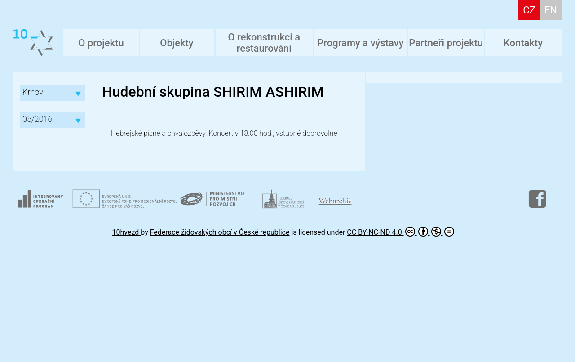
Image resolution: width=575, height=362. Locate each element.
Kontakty (523, 43)
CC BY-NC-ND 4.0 (400, 232)
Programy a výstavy (360, 43)
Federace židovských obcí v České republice (220, 232)
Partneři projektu (446, 43)
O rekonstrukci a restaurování (264, 42)
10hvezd (126, 232)
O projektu (101, 43)
